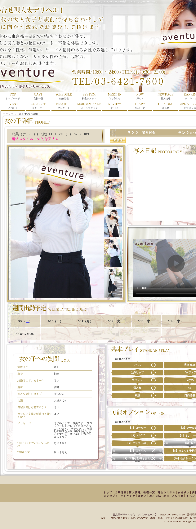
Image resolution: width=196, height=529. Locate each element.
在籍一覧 (149, 492)
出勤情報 (121, 492)
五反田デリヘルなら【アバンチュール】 (135, 514)
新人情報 (135, 492)
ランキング (128, 495)
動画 (166, 495)
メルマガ (178, 495)
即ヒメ (142, 495)
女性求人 (184, 492)
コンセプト (110, 495)
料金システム (167, 492)
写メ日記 (155, 495)
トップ (107, 492)
